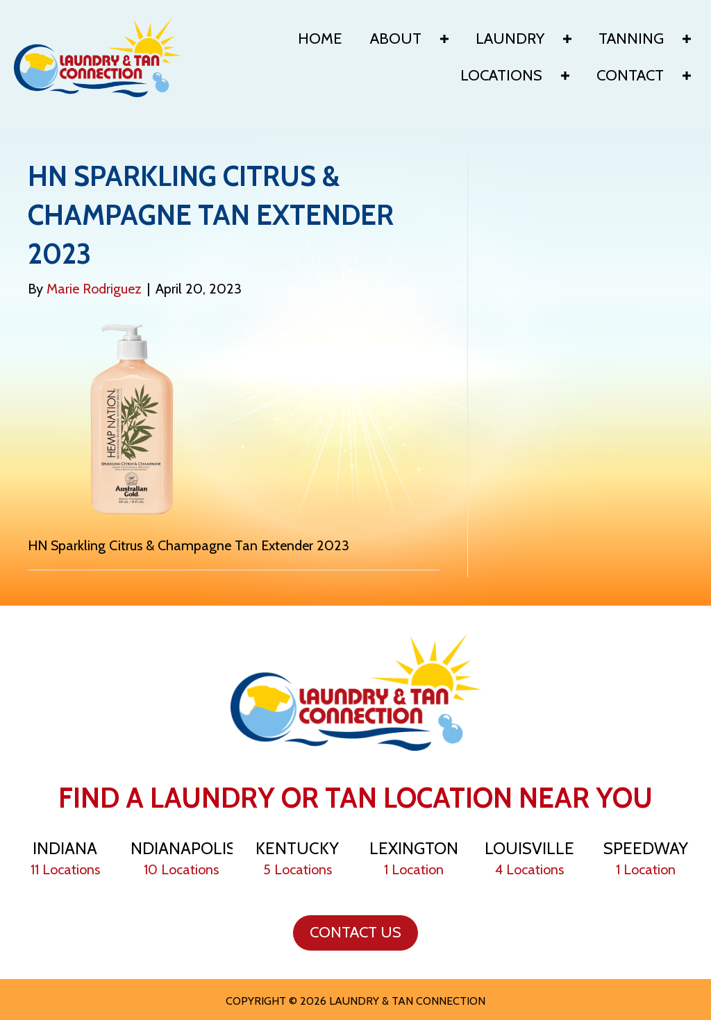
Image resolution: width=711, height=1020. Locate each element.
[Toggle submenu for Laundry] (567, 38)
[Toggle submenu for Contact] (687, 75)
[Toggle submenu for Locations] (565, 75)
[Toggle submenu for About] (444, 38)
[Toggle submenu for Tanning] (687, 38)
